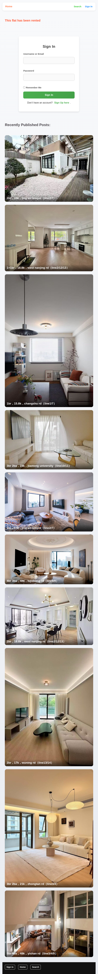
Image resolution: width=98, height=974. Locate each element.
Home (8, 6)
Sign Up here (61, 102)
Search (77, 6)
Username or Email (33, 54)
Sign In (89, 6)
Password (28, 70)
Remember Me (32, 87)
